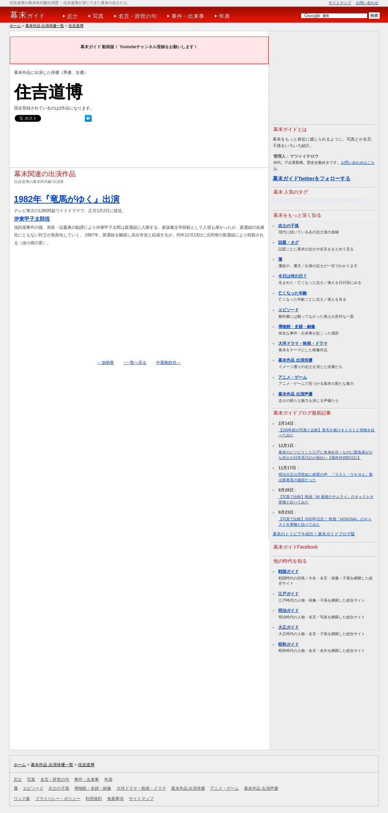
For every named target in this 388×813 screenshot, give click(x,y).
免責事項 (115, 798)
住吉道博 (75, 26)
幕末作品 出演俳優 (295, 360)
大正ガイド (288, 627)
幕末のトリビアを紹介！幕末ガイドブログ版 (314, 534)
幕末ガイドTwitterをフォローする (312, 178)
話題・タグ (288, 242)
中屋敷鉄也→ (168, 362)
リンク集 (22, 798)
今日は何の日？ (292, 276)
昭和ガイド (288, 644)
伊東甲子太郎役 (32, 219)
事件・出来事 (187, 16)
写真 (98, 16)
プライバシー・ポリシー (57, 798)
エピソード (288, 309)
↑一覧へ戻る (135, 362)
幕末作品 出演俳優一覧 (44, 26)
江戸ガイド (288, 593)
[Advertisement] (138, 146)
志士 (72, 16)
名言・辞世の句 (137, 16)
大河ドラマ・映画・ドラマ (302, 343)
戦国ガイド (288, 571)
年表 (224, 16)
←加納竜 (106, 362)
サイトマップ (339, 3)
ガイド (27, 15)
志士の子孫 (288, 225)
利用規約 (94, 798)
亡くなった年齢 (292, 293)
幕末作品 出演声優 (295, 394)
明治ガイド (288, 610)
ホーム (15, 26)
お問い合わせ (367, 3)
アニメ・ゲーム (292, 377)
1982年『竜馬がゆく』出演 (67, 199)
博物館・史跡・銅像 (296, 326)
